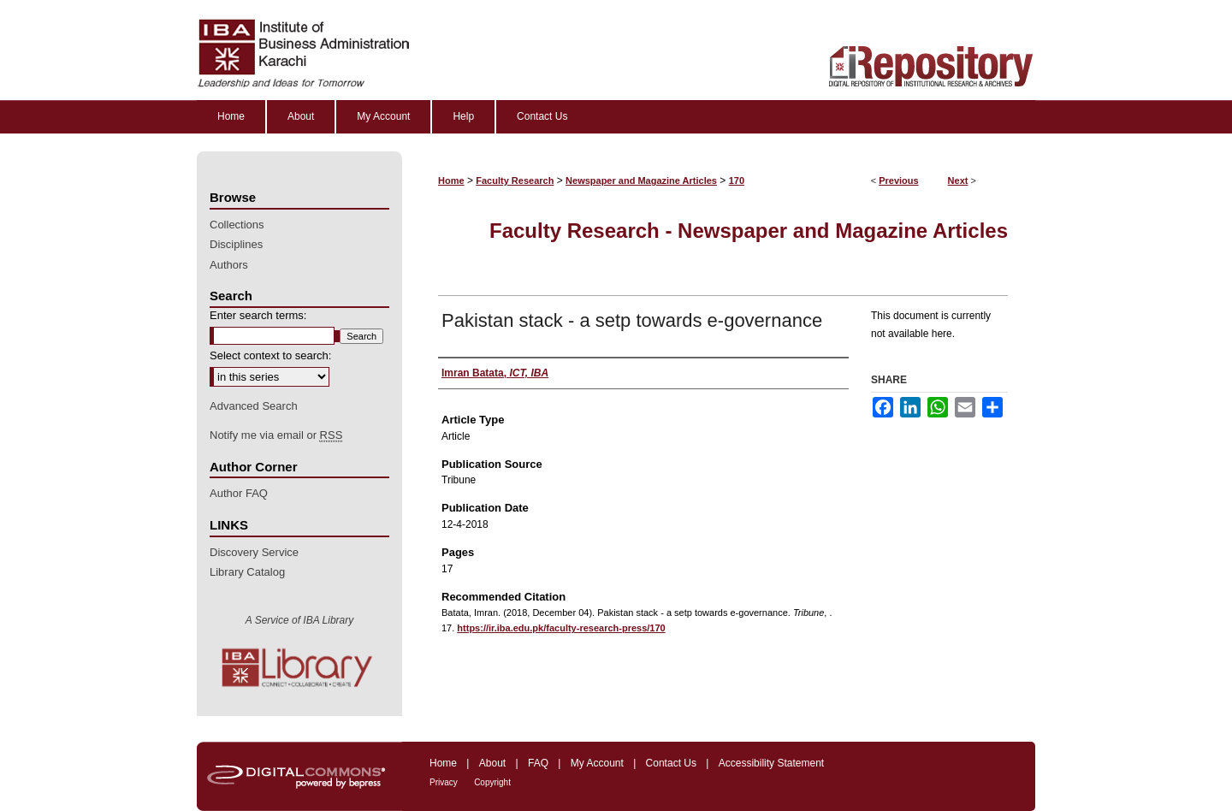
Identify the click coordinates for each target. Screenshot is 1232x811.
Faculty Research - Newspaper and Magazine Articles (748, 230)
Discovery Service (254, 552)
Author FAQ (239, 493)
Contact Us (671, 763)
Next (958, 180)
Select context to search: (270, 355)
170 (736, 180)
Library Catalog (247, 571)
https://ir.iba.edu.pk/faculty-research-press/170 (561, 628)
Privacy (443, 782)
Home (451, 180)
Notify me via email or (276, 435)
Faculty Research (515, 180)
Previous (898, 180)
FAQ (538, 763)
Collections (237, 224)
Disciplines (236, 244)
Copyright (492, 782)
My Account (597, 763)
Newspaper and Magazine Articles (641, 180)
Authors (229, 264)
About (492, 763)
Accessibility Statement (771, 763)
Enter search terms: (258, 315)
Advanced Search (254, 406)
